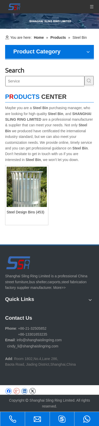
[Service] (44, 81)
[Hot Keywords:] (89, 80)
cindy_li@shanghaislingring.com (32, 346)
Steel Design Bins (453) (25, 212)
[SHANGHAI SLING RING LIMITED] (18, 262)
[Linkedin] (24, 391)
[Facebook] (8, 391)
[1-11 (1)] (49, 21)
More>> (59, 288)
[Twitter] (32, 391)
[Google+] (16, 391)
